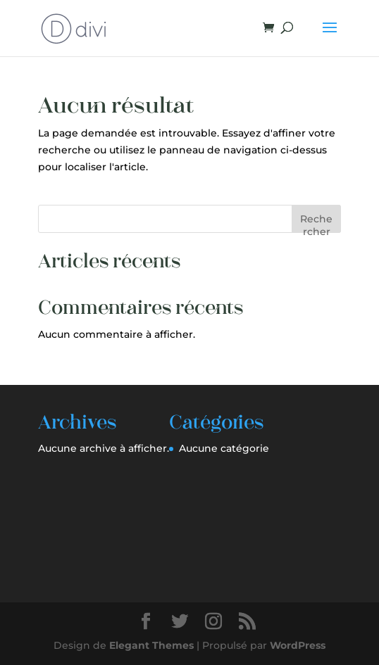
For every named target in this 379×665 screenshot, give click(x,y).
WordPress (297, 645)
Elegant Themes (151, 645)
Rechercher (316, 223)
